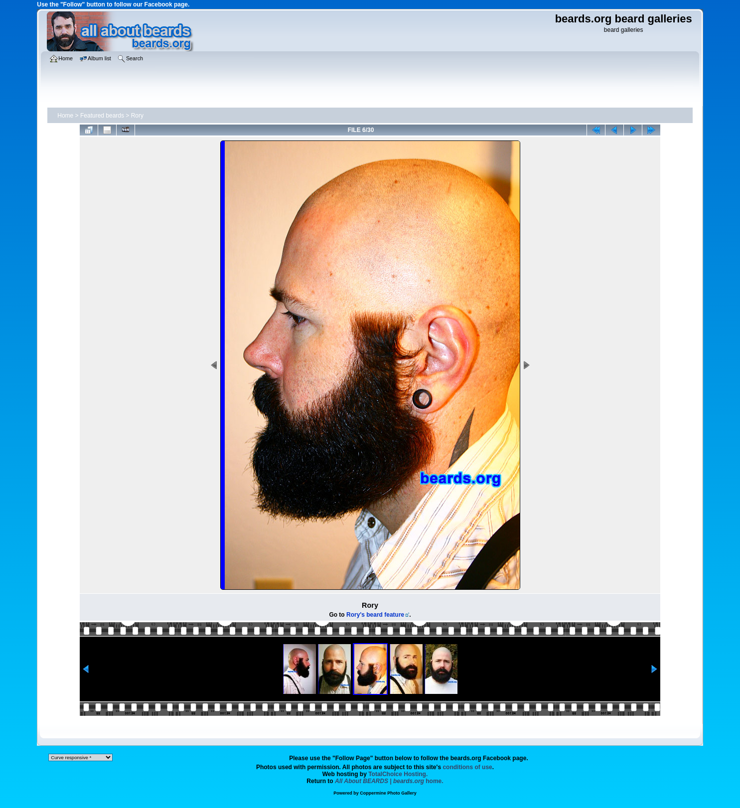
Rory (137, 115)
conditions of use (467, 767)
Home (65, 115)
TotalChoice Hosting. (398, 774)
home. (389, 781)
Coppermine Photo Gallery (388, 793)
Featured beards (102, 115)
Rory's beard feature (375, 614)
